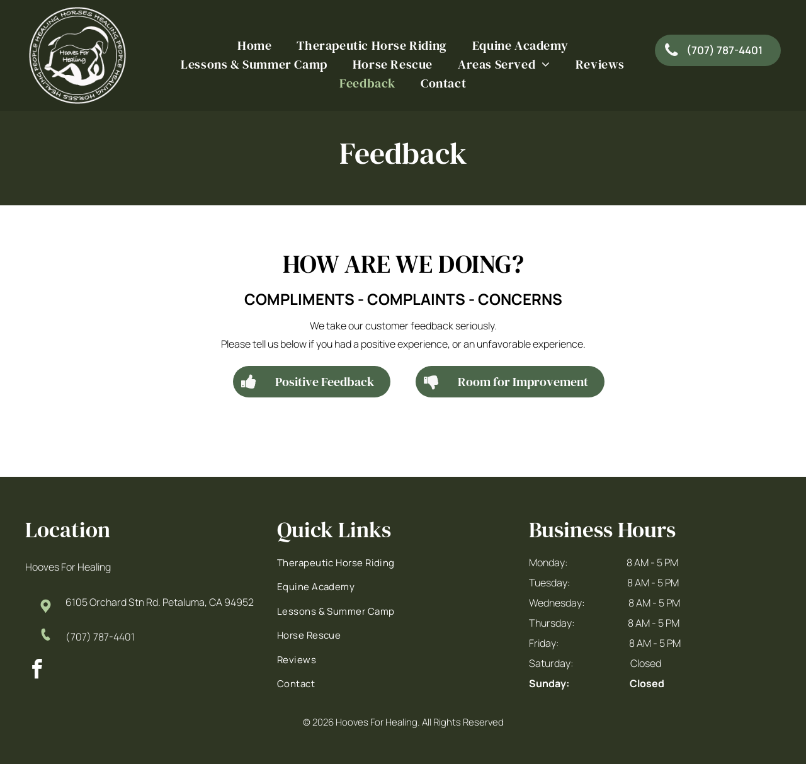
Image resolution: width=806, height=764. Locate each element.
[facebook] (36, 671)
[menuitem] (254, 45)
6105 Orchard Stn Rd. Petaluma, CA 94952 (159, 602)
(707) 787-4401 (100, 637)
